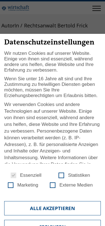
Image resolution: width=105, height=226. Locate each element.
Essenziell (26, 175)
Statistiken (74, 175)
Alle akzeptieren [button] (52, 208)
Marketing (23, 185)
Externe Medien (71, 185)
